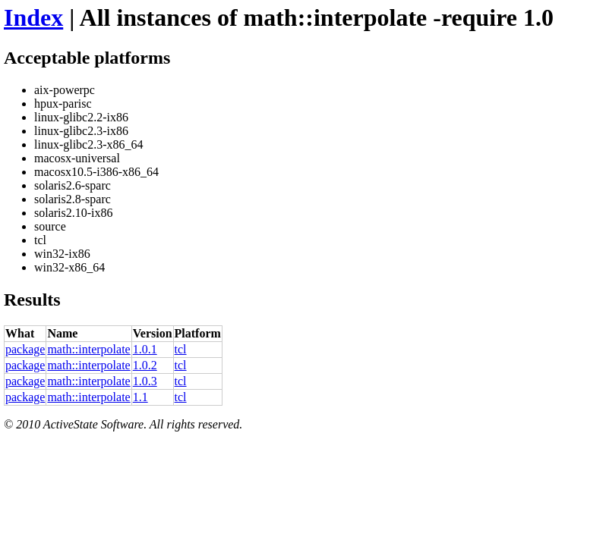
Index (33, 17)
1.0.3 (145, 381)
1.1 (140, 397)
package (25, 349)
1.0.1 (145, 349)
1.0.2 (145, 365)
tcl (181, 349)
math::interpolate (88, 349)
